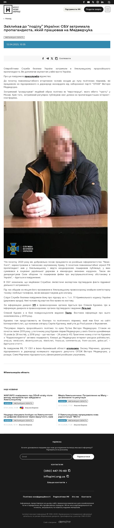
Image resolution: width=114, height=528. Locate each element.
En (5, 2)
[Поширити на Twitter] (52, 58)
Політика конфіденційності (36, 497)
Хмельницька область (23, 403)
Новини (8, 403)
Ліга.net (86, 308)
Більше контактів (56, 482)
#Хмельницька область (16, 372)
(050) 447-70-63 (55, 470)
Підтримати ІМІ (72, 9)
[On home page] (12, 9)
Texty (68, 313)
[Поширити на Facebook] (43, 58)
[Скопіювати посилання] (63, 58)
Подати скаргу (93, 9)
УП (34, 305)
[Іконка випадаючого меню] (107, 9)
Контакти (86, 497)
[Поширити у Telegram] (47, 58)
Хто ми (75, 497)
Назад (8, 19)
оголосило (72, 348)
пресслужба (32, 76)
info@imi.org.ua (54, 476)
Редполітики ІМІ (61, 497)
